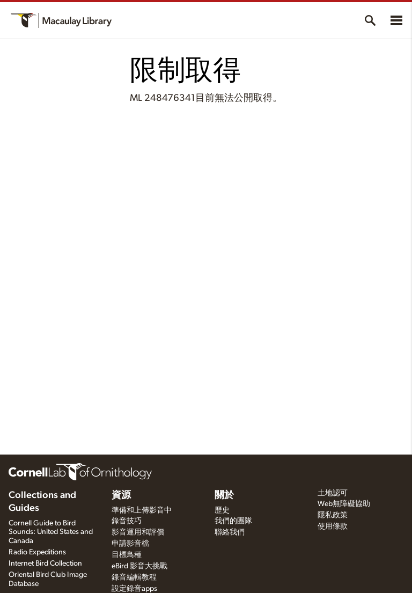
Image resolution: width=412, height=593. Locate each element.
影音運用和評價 (138, 532)
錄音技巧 (127, 521)
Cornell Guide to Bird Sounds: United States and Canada (51, 532)
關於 (224, 495)
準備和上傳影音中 (142, 510)
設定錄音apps (134, 588)
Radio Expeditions (37, 552)
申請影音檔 (130, 543)
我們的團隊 (233, 521)
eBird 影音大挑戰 (139, 566)
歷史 (222, 510)
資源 (121, 495)
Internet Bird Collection (45, 563)
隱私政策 (333, 515)
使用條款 (333, 526)
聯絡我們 (230, 532)
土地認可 (333, 493)
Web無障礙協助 (344, 504)
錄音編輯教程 (134, 577)
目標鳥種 (127, 555)
